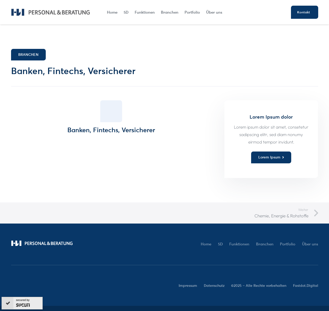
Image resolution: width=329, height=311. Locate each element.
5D (220, 244)
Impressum (188, 285)
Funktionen (239, 244)
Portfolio (287, 244)
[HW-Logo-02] (50, 12)
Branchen (264, 244)
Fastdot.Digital (305, 285)
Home (206, 244)
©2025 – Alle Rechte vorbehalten (258, 285)
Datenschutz (214, 285)
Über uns (310, 244)
